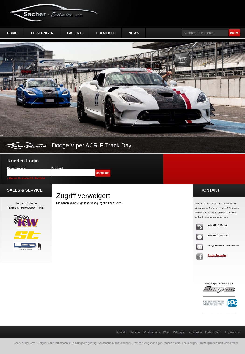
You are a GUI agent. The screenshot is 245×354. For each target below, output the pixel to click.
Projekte (105, 33)
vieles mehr (231, 343)
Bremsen (137, 343)
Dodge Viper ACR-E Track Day (91, 145)
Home (12, 33)
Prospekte (195, 332)
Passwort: (57, 168)
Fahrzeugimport (207, 343)
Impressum (232, 332)
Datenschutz (213, 332)
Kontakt (121, 332)
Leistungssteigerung (83, 343)
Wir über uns (151, 332)
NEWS (134, 33)
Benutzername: (16, 168)
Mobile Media (172, 343)
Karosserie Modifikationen (114, 343)
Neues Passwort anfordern (27, 178)
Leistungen (42, 33)
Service (135, 332)
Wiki (166, 332)
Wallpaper (178, 332)
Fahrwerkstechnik (59, 343)
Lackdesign (189, 343)
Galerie (75, 33)
